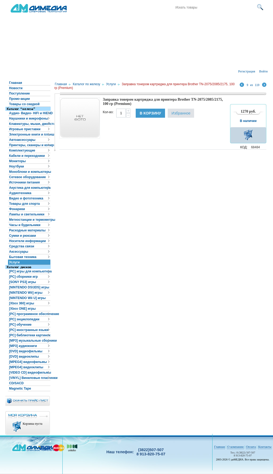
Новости (15, 88)
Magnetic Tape (20, 388)
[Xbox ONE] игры (22, 308)
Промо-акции (19, 99)
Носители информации (27, 241)
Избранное (180, 113)
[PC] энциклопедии (24, 319)
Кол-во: (108, 112)
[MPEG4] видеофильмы (28, 362)
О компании (235, 447)
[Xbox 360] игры (21, 303)
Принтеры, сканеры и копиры (29, 145)
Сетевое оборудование (27, 177)
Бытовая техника (23, 257)
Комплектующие (22, 150)
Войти (263, 71)
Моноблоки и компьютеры (29, 172)
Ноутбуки (16, 166)
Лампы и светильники (26, 214)
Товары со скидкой (24, 104)
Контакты (265, 447)
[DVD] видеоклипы (24, 356)
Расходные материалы (27, 230)
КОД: (243, 147)
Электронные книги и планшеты (29, 134)
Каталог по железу (86, 84)
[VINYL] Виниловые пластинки (29, 378)
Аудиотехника (20, 193)
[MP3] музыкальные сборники (29, 340)
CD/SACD (16, 383)
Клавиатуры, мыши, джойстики (29, 124)
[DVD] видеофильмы (25, 351)
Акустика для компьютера (29, 188)
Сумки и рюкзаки (22, 236)
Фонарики (17, 209)
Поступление (19, 93)
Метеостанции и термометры (29, 220)
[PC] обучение (20, 324)
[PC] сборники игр (23, 277)
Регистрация (246, 71)
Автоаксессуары (22, 140)
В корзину (150, 113)
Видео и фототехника (26, 198)
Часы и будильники (25, 225)
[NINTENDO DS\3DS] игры (29, 287)
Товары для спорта (24, 204)
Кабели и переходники (27, 156)
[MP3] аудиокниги (23, 346)
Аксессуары (18, 252)
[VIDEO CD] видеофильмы (29, 372)
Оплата (251, 447)
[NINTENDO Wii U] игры (27, 298)
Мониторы (17, 161)
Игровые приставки (25, 129)
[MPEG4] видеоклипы (26, 367)
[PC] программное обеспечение (29, 314)
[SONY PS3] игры (22, 282)
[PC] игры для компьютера (29, 271)
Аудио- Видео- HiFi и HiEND (29, 113)
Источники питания (24, 182)
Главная (15, 83)
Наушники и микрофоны (28, 118)
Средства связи (21, 246)
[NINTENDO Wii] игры (25, 293)
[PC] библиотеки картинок (29, 335)
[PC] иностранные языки (29, 330)
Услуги (14, 262)
